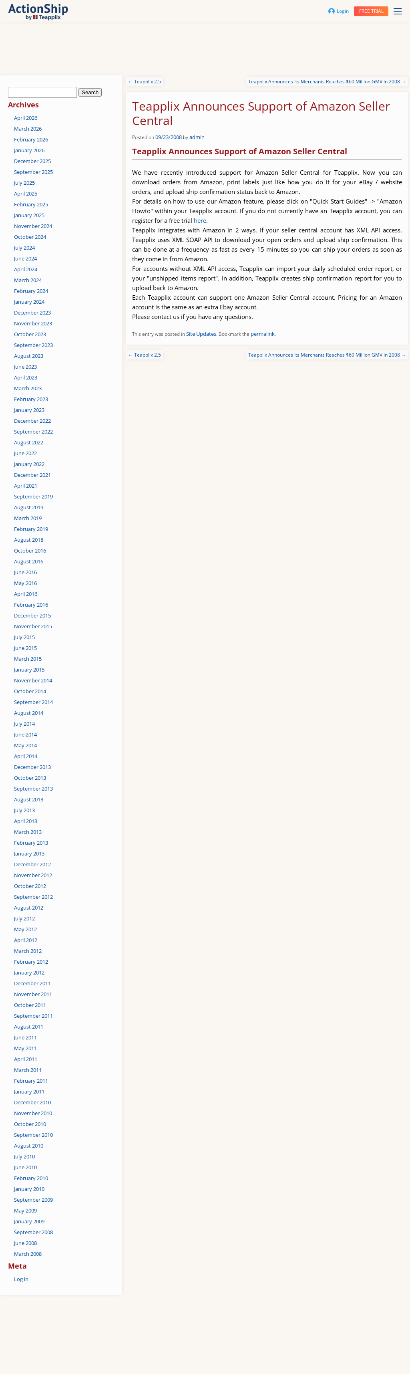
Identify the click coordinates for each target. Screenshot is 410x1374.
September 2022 (33, 431)
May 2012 (25, 929)
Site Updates (201, 333)
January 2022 (29, 464)
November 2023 (33, 323)
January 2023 (29, 410)
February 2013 (31, 842)
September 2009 (33, 1199)
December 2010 (32, 1102)
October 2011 (30, 1005)
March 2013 (28, 831)
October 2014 (30, 691)
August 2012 (28, 907)
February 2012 (31, 961)
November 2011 (33, 994)
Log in (21, 1279)
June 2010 (25, 1167)
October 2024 (30, 236)
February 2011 (31, 1080)
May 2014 (25, 745)
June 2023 (25, 366)
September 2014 (33, 702)
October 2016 (30, 550)
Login (338, 11)
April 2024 (25, 269)
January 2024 (29, 301)
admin (197, 137)
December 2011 (32, 983)
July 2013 (24, 810)
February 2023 (31, 399)
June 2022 (25, 453)
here (200, 220)
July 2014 (24, 723)
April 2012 (25, 940)
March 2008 (28, 1253)
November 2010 (33, 1113)
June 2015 (25, 648)
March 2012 (28, 950)
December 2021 (32, 474)
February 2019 (31, 529)
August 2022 (28, 442)
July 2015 (24, 637)
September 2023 (33, 345)
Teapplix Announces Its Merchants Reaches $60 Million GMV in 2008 (327, 81)
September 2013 (33, 788)
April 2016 (25, 593)
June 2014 (25, 734)
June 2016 (25, 572)
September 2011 (33, 1015)
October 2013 (30, 777)
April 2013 (25, 821)
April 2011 (25, 1059)
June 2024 (25, 258)
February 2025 (31, 204)
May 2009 (25, 1210)
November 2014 (33, 680)
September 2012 (33, 896)
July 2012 (24, 918)
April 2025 (25, 193)
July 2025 (24, 182)
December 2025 (32, 161)
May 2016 (25, 583)
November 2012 (33, 875)
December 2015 (32, 615)
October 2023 (30, 334)
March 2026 (28, 128)
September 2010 (33, 1134)
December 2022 (32, 420)
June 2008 (25, 1243)
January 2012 (29, 972)
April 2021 (25, 485)
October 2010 (30, 1124)
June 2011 (25, 1037)
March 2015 (28, 658)
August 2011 (28, 1026)
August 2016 (28, 561)
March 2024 (28, 280)
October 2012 (30, 886)
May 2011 (25, 1048)
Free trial (371, 11)
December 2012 (32, 864)
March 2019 (28, 518)
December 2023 (32, 312)
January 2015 (29, 669)
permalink (263, 333)
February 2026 (31, 139)
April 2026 (25, 117)
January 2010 (29, 1188)
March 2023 (28, 388)
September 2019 (33, 496)
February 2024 (31, 291)
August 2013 (28, 799)
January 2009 (29, 1221)
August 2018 (28, 539)
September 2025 (33, 172)
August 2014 (28, 712)
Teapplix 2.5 (144, 81)
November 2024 (33, 226)
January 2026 (29, 150)
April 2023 (25, 377)
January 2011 (29, 1091)
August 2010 (28, 1145)
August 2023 (28, 355)
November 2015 (33, 626)
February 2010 (31, 1178)
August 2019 (28, 507)
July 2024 (24, 247)
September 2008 (33, 1232)
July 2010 (24, 1156)
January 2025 (29, 215)
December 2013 (32, 767)
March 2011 (28, 1069)
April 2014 (25, 756)
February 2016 (31, 604)
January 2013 (29, 853)
